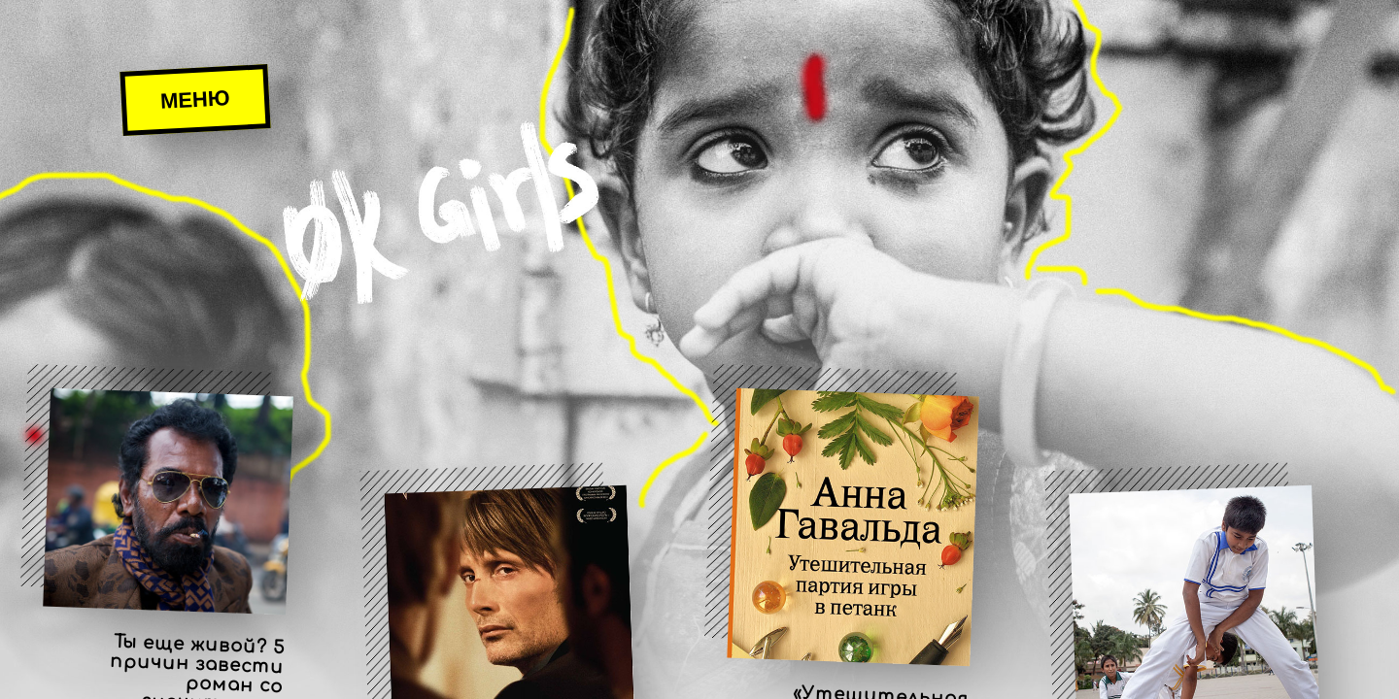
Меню (194, 99)
